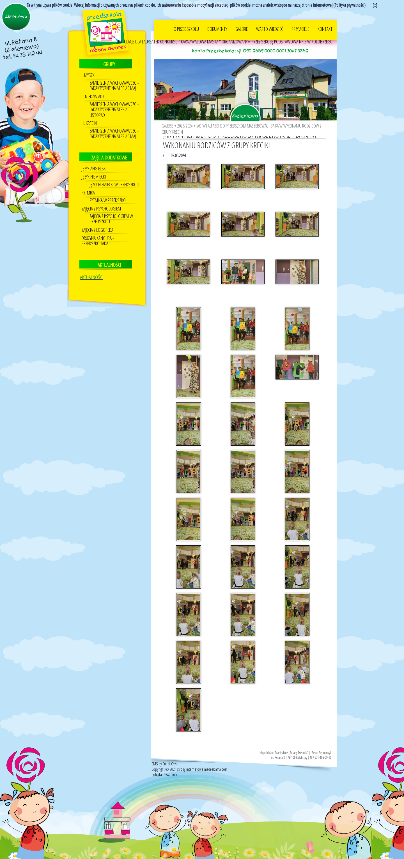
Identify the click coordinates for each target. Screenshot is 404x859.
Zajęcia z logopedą (97, 222)
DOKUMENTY (217, 21)
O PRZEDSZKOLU (186, 21)
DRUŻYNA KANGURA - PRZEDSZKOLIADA (98, 233)
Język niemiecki (94, 169)
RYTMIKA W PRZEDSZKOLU (109, 192)
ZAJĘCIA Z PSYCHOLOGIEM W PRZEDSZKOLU (111, 211)
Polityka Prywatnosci (165, 767)
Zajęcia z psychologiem (101, 201)
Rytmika (88, 185)
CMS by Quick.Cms (164, 756)
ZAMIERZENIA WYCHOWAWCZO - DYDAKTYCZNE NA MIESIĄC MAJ (114, 78)
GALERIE (241, 21)
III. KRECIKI (89, 115)
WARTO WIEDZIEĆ (269, 21)
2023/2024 (184, 118)
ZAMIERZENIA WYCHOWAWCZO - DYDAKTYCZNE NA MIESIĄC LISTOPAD (114, 102)
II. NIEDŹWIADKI (93, 89)
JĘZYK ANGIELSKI (94, 161)
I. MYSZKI (88, 67)
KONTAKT (325, 21)
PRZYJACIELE (300, 21)
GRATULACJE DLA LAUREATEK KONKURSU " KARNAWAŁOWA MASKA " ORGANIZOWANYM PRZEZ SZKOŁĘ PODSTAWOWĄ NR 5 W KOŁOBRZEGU (224, 34)
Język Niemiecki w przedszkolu (115, 177)
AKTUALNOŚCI (91, 269)
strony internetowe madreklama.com (202, 761)
